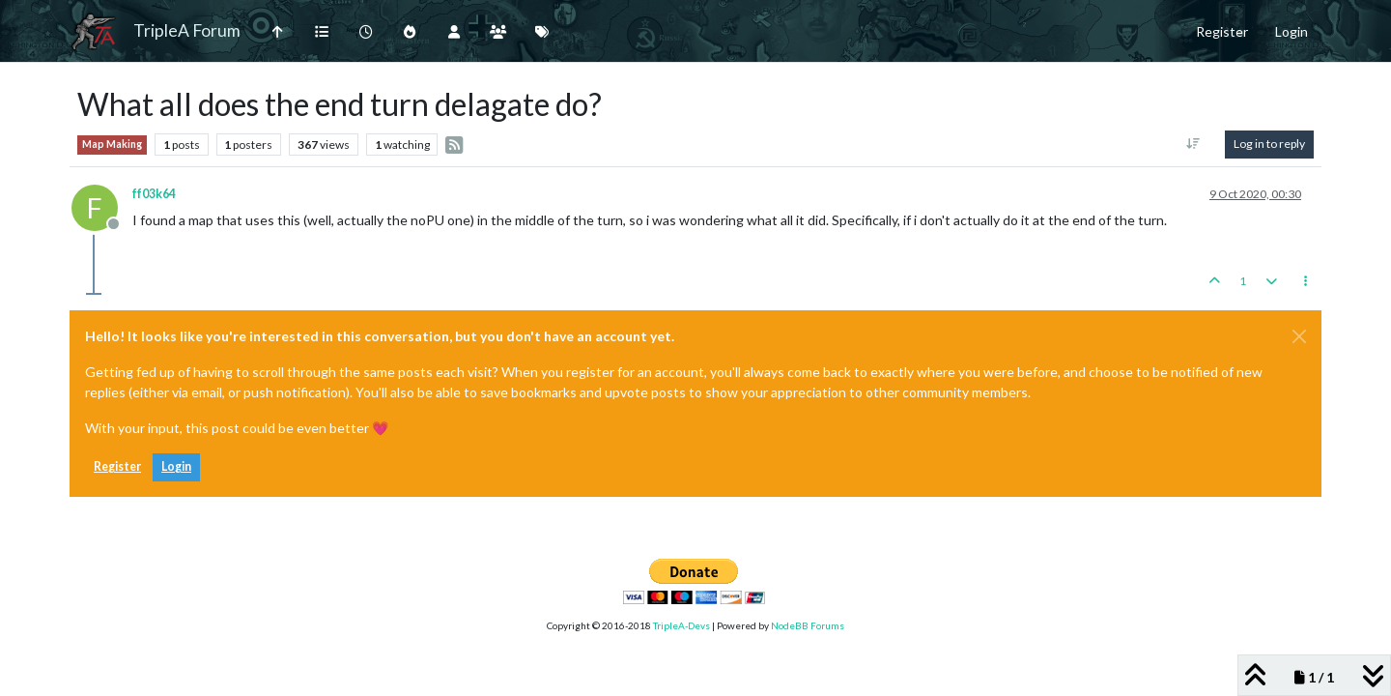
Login (176, 466)
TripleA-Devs (681, 625)
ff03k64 (154, 194)
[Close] (1299, 336)
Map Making (112, 144)
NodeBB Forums (807, 625)
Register (117, 466)
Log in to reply (1269, 143)
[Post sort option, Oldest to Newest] (1193, 144)
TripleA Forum (187, 30)
